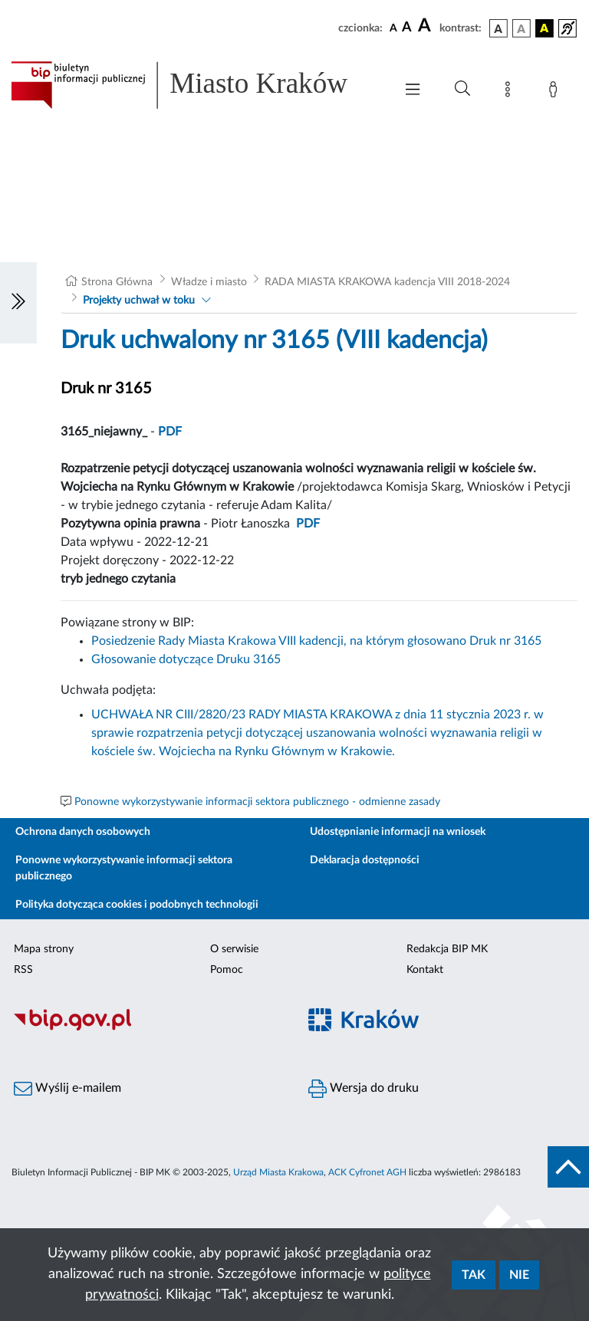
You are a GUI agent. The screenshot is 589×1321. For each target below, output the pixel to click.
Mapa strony (44, 949)
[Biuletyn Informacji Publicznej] (147, 1028)
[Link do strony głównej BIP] (195, 85)
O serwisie (234, 949)
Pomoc (226, 969)
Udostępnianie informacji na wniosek (397, 831)
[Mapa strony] (511, 92)
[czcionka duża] (426, 26)
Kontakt (424, 969)
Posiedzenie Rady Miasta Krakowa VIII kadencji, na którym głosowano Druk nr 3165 (316, 641)
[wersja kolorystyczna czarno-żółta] (544, 28)
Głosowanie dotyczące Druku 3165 (186, 659)
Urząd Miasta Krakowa (278, 1172)
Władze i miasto (209, 282)
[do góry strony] (568, 1167)
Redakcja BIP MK (447, 949)
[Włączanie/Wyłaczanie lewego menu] (18, 302)
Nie (519, 1275)
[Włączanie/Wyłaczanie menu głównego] (412, 91)
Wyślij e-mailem (67, 1088)
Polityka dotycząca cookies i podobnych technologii (136, 904)
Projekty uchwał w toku (139, 300)
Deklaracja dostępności (365, 860)
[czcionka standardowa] (393, 27)
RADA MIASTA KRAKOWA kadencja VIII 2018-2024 (387, 282)
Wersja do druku (363, 1088)
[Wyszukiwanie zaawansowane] (462, 89)
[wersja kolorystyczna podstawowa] (498, 28)
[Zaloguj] (556, 92)
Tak (473, 1275)
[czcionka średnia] (406, 28)
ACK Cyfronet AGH (367, 1172)
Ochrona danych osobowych (82, 831)
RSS (23, 969)
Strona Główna (117, 282)
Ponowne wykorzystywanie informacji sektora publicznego (123, 868)
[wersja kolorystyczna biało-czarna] (521, 28)
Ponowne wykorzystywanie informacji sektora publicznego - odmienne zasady (257, 802)
